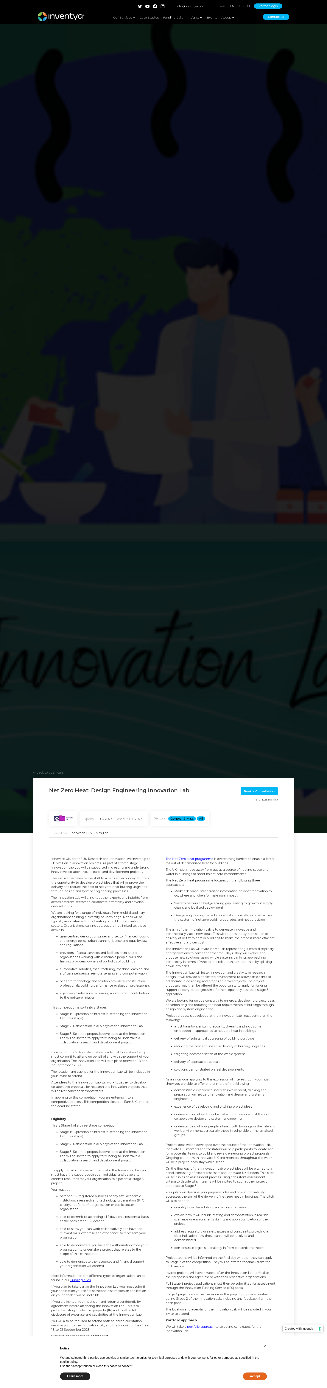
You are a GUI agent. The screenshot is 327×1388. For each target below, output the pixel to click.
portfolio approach (201, 1327)
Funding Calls (173, 17)
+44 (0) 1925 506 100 (265, 799)
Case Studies (149, 17)
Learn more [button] (75, 1376)
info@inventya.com (191, 6)
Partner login (268, 6)
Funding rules (80, 1280)
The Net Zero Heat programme (189, 859)
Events (212, 17)
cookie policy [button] (68, 1361)
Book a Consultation (259, 791)
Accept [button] (255, 1376)
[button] (264, 1346)
